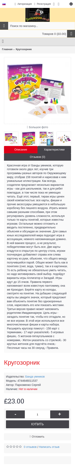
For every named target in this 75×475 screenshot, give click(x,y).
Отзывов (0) (37, 156)
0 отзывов (30, 446)
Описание (20, 149)
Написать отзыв (49, 446)
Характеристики (54, 149)
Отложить (38, 436)
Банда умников (35, 376)
